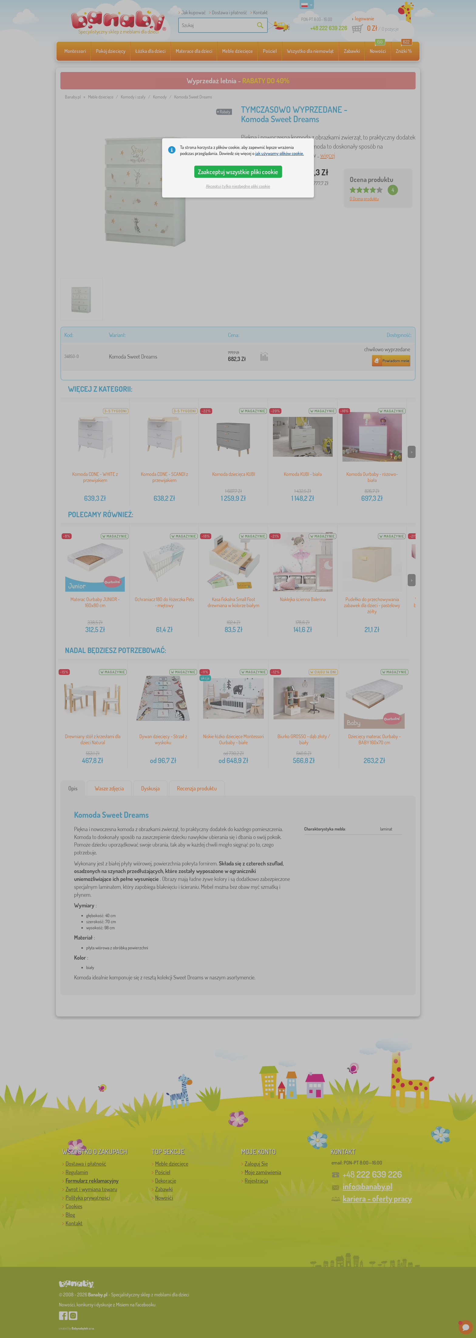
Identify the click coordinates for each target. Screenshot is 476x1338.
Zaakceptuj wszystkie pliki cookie (238, 172)
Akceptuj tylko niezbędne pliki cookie (238, 186)
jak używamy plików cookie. (279, 153)
